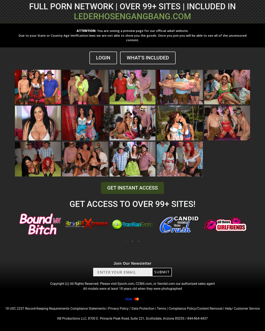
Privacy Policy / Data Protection (131, 308)
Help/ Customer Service (242, 308)
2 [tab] (132, 241)
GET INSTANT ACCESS (132, 188)
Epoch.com (126, 284)
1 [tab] (126, 241)
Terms (161, 308)
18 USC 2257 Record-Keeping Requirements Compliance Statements (55, 308)
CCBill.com (144, 284)
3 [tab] (139, 241)
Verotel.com (166, 284)
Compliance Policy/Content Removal (195, 308)
